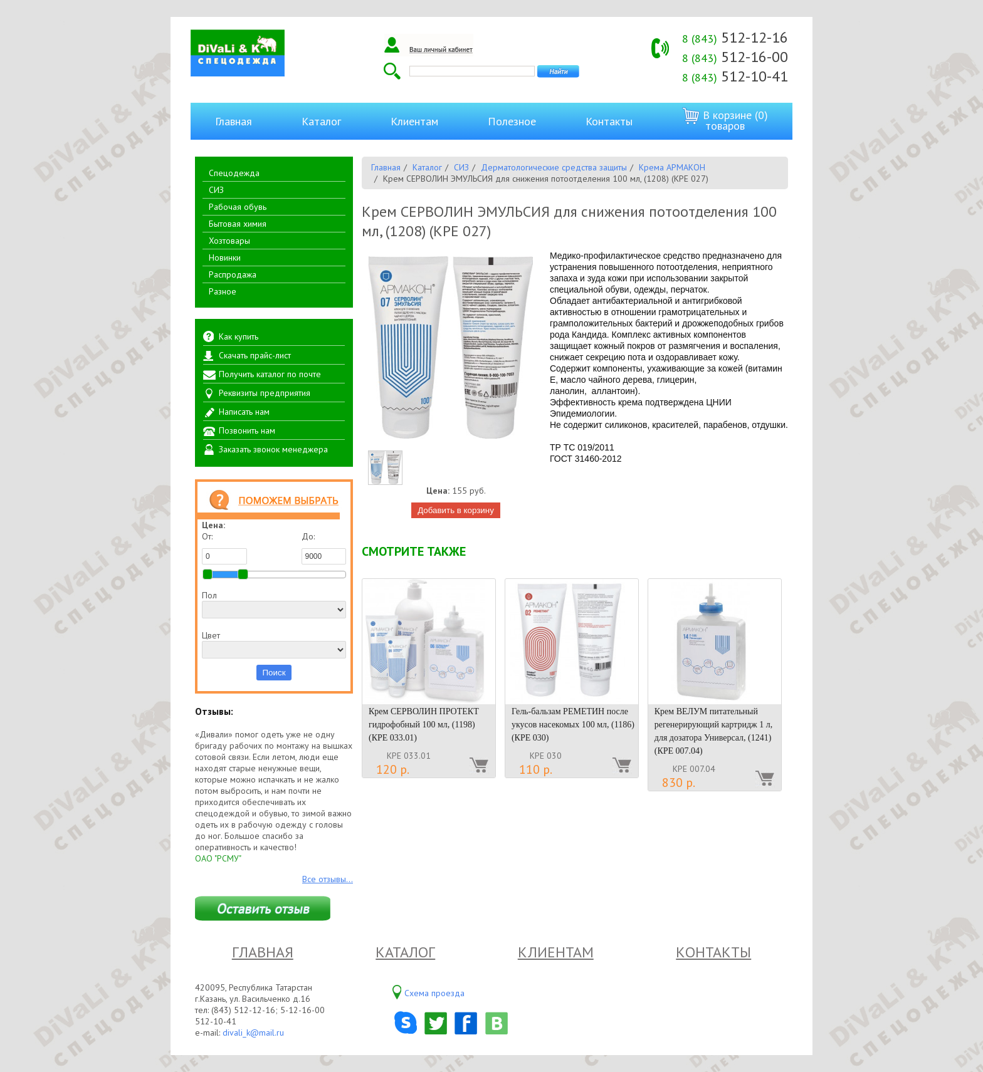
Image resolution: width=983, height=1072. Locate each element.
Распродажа (232, 274)
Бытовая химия (237, 223)
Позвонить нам (247, 430)
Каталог (321, 121)
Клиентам (414, 121)
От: (224, 548)
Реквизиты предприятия (264, 392)
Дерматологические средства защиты (554, 167)
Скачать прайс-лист (255, 355)
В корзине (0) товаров (725, 120)
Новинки (225, 257)
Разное (222, 291)
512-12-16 (735, 37)
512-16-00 (735, 56)
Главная (233, 121)
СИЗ (216, 189)
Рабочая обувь (237, 206)
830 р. (678, 782)
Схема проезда (434, 993)
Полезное (512, 121)
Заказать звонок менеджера (273, 449)
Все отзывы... (327, 879)
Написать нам (244, 411)
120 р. (392, 769)
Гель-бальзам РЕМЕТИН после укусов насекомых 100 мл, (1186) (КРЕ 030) (573, 724)
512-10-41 (735, 76)
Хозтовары (229, 240)
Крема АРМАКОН (672, 167)
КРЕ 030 (546, 755)
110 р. (535, 769)
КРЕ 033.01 (409, 755)
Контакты (609, 121)
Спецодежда (234, 173)
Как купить (238, 336)
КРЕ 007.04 (694, 768)
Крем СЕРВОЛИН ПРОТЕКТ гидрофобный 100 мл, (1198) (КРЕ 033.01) (424, 724)
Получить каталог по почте (270, 374)
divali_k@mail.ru (253, 1032)
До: (324, 548)
